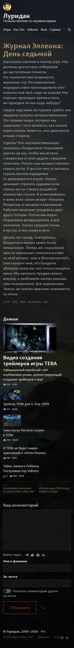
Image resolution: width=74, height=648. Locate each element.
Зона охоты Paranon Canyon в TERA (23, 432)
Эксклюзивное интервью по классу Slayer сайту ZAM (18, 490)
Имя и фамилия (15, 561)
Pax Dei (18, 29)
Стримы (55, 29)
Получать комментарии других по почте (30, 593)
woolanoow (34, 301)
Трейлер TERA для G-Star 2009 (26, 404)
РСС (43, 631)
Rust (44, 29)
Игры (7, 29)
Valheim (32, 29)
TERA (22, 301)
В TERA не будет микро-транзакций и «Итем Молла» (24, 450)
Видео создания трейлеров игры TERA (30, 360)
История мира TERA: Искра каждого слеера (54, 490)
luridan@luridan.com (18, 637)
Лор (45, 301)
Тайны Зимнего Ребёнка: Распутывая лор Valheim (21, 468)
